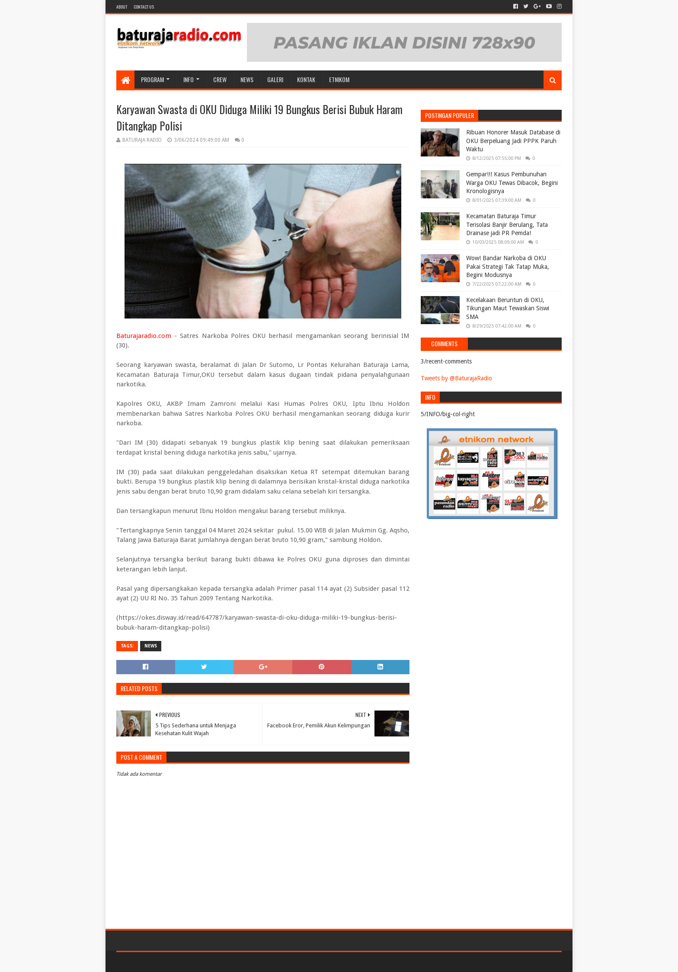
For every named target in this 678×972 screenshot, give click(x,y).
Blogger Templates (214, 962)
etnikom (339, 79)
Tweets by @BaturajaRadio (456, 378)
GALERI (275, 79)
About (121, 6)
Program (152, 79)
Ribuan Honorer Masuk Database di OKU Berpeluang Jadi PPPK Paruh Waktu (513, 141)
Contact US (144, 6)
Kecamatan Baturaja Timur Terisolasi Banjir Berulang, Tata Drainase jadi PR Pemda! (507, 224)
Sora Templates (164, 962)
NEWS (246, 79)
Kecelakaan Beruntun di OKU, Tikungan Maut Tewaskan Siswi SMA (507, 308)
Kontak (306, 79)
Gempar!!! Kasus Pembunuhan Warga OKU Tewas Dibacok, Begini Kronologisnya (512, 182)
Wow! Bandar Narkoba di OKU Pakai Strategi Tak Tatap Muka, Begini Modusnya (507, 266)
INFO (188, 79)
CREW (220, 79)
